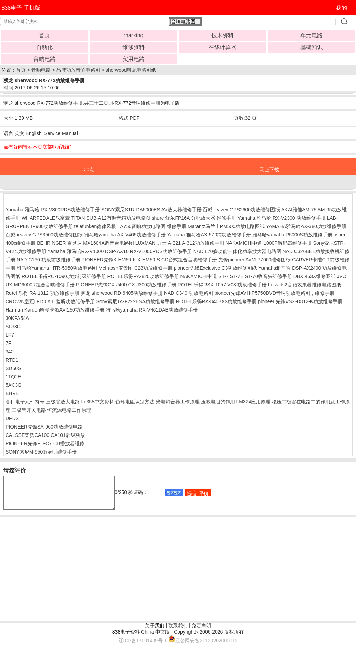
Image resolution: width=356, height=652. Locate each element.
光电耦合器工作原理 (178, 401)
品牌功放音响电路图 (78, 70)
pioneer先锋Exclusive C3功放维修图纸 (215, 268)
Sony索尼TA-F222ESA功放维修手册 (135, 301)
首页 (44, 35)
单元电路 (311, 35)
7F (8, 343)
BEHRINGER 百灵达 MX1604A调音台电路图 (85, 243)
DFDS (12, 418)
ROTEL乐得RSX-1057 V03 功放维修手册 (222, 285)
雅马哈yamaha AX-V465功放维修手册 (125, 234)
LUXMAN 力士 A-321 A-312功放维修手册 (179, 243)
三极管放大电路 (63, 401)
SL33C (13, 326)
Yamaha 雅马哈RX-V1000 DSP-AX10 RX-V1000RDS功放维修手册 (120, 251)
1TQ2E (13, 376)
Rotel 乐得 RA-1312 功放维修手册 (42, 293)
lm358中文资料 (97, 401)
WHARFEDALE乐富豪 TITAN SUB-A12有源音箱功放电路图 (86, 218)
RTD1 (12, 360)
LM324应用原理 (253, 401)
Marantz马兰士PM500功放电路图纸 (226, 226)
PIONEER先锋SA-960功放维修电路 (44, 427)
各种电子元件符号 (25, 401)
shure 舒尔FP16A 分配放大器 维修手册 (194, 218)
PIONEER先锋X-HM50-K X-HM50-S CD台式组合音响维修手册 (149, 259)
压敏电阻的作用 (218, 401)
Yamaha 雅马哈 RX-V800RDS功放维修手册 (53, 209)
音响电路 (44, 59)
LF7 (10, 335)
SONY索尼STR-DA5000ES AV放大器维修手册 (151, 209)
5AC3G (14, 385)
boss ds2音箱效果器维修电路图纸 (304, 285)
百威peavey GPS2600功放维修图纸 (241, 209)
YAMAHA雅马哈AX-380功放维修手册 (306, 226)
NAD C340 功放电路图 (188, 293)
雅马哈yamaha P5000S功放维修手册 (292, 234)
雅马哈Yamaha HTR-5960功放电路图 (57, 268)
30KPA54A (17, 318)
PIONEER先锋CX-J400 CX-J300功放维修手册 (126, 285)
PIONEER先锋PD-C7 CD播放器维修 (45, 443)
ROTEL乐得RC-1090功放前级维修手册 (64, 276)
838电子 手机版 (20, 8)
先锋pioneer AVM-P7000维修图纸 (254, 259)
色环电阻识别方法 (134, 401)
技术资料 (222, 35)
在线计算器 (222, 47)
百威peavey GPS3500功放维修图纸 (44, 234)
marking (134, 35)
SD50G (14, 368)
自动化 (44, 47)
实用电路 (133, 59)
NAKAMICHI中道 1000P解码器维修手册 (269, 243)
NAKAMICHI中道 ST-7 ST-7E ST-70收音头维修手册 (236, 276)
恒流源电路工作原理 (69, 410)
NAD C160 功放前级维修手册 (48, 259)
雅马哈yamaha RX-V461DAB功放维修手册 (152, 310)
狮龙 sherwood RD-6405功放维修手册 (122, 293)
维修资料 (133, 47)
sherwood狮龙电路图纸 (131, 70)
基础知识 (311, 47)
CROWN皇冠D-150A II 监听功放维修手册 (50, 301)
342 (10, 351)
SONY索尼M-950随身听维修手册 (41, 452)
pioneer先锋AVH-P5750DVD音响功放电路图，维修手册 (274, 293)
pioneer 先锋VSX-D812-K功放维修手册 (300, 301)
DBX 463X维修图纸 (314, 276)
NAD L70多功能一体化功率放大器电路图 (237, 251)
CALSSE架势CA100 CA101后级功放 (45, 435)
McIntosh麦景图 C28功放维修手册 (135, 268)
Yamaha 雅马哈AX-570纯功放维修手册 (209, 234)
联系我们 (178, 632)
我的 (341, 8)
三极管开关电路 (29, 410)
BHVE (12, 393)
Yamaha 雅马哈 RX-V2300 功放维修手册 (281, 218)
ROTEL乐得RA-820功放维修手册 (143, 276)
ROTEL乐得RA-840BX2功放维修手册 (216, 301)
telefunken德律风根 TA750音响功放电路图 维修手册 (130, 226)
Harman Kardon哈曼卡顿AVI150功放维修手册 (55, 310)
